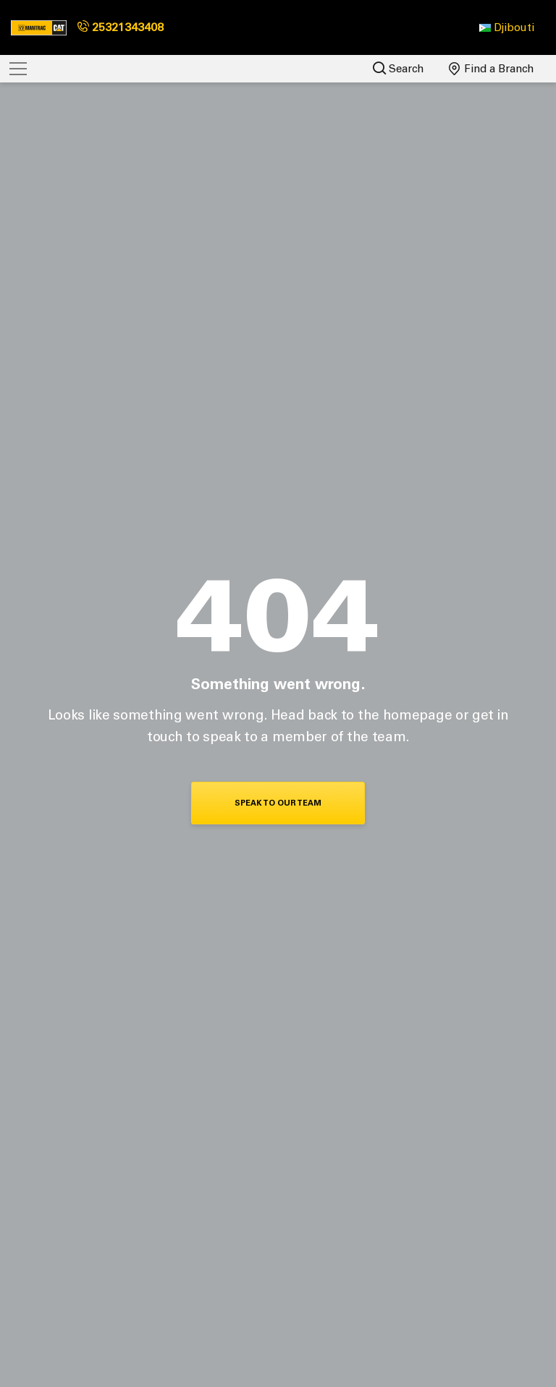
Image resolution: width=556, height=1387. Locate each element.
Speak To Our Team (278, 803)
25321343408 (120, 27)
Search (398, 68)
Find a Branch (491, 68)
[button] (506, 27)
